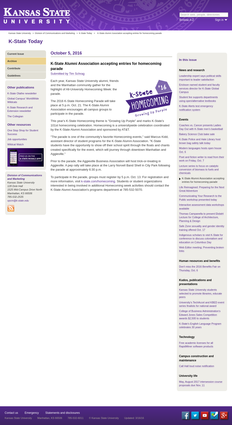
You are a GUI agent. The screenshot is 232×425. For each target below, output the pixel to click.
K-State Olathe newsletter (22, 93)
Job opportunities (17, 139)
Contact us (11, 412)
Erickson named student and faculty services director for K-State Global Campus (199, 88)
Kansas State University (42, 15)
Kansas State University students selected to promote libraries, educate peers (200, 293)
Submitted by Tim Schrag (68, 73)
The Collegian (15, 116)
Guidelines (14, 75)
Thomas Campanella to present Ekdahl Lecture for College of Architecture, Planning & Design (201, 217)
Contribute (14, 68)
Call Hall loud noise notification (196, 366)
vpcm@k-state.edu (18, 200)
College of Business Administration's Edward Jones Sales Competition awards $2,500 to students (200, 315)
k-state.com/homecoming (98, 181)
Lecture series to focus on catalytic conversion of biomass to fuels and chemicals (199, 170)
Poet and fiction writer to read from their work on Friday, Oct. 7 (201, 159)
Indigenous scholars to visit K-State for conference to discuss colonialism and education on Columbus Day (201, 239)
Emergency (32, 412)
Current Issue (15, 53)
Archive (12, 61)
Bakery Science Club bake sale (197, 134)
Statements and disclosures (62, 412)
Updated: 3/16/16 (134, 418)
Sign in (219, 20)
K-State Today (85, 33)
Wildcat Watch (15, 144)
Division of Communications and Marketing (55, 33)
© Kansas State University (104, 418)
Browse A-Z (186, 20)
